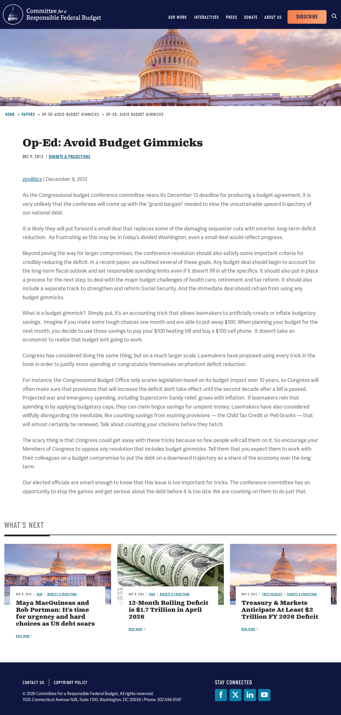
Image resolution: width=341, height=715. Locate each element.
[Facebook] (221, 695)
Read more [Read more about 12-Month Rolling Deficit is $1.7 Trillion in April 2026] (136, 629)
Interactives (206, 17)
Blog (40, 594)
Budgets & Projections (70, 156)
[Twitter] (235, 695)
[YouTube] (264, 695)
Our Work (177, 17)
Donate (250, 17)
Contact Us (33, 682)
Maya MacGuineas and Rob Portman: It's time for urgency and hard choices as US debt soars (55, 613)
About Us (273, 17)
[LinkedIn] (250, 695)
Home (10, 114)
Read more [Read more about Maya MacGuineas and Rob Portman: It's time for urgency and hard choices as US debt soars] (23, 636)
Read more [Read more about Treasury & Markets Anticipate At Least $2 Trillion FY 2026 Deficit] (248, 629)
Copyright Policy (71, 682)
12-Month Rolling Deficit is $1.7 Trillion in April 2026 (168, 610)
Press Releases (272, 594)
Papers (28, 114)
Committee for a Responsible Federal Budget (52, 14)
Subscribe (307, 17)
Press (231, 17)
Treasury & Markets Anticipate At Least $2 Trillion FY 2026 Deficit (280, 610)
